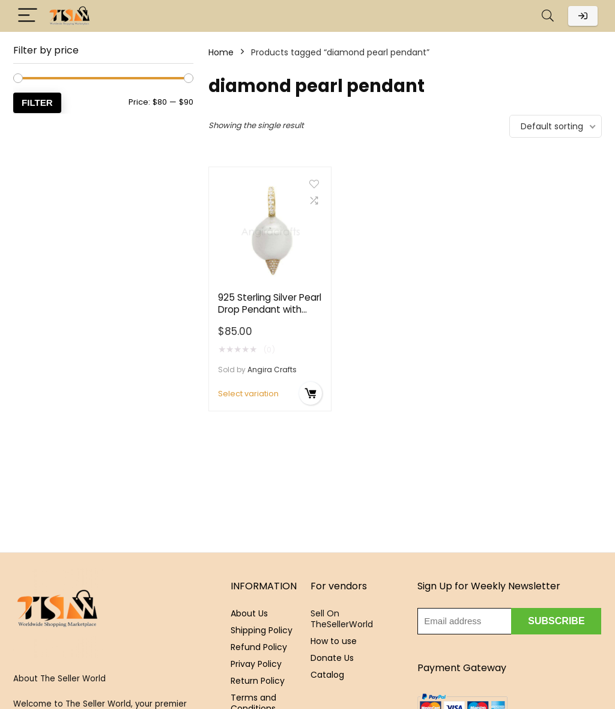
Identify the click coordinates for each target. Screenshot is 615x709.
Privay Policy (256, 664)
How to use (334, 641)
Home (221, 52)
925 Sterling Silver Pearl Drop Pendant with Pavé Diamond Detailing (269, 315)
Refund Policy (259, 647)
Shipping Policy (261, 630)
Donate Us (332, 658)
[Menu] (27, 16)
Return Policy (258, 681)
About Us (249, 613)
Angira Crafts (272, 369)
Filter (37, 102)
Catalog (327, 675)
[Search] (547, 16)
